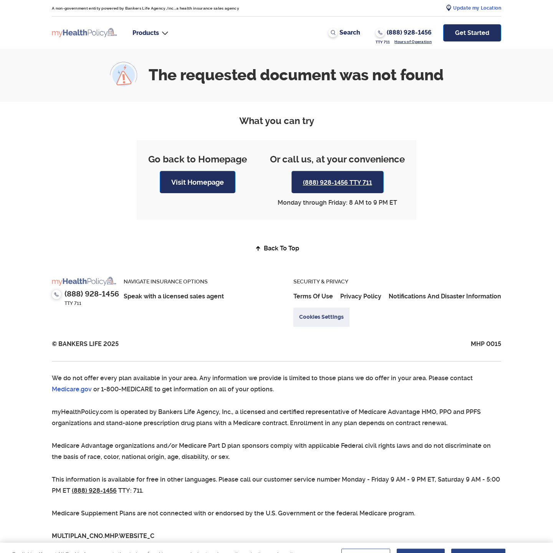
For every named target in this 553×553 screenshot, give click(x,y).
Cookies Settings (321, 317)
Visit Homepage (197, 182)
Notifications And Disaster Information (445, 296)
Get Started (472, 32)
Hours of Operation (413, 42)
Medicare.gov (72, 389)
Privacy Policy (360, 296)
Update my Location (477, 8)
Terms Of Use (313, 296)
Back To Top (276, 248)
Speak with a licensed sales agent (174, 296)
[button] (150, 33)
